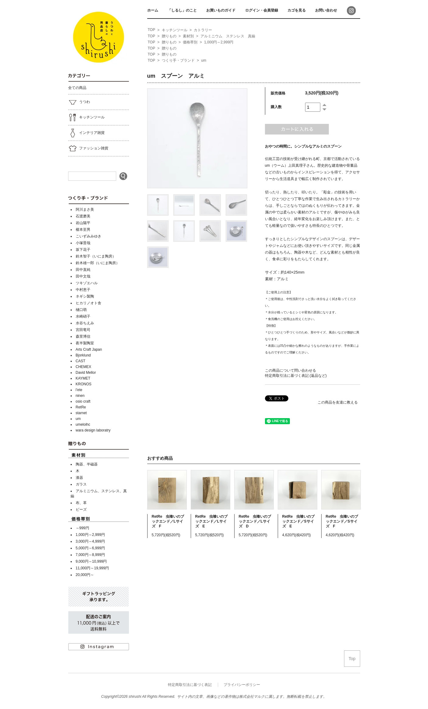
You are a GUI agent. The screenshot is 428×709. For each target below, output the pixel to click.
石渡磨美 (83, 216)
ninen (80, 396)
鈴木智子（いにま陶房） (96, 256)
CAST (80, 361)
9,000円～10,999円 (91, 561)
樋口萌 (81, 310)
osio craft (83, 401)
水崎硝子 (83, 316)
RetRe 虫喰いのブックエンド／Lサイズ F (168, 521)
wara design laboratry (93, 430)
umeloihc (83, 424)
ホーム (152, 10)
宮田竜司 (83, 330)
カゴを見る (296, 10)
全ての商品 (77, 88)
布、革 (81, 503)
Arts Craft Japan (89, 349)
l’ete (79, 390)
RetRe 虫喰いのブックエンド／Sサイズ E (298, 521)
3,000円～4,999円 (90, 541)
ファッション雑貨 (88, 148)
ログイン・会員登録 (261, 10)
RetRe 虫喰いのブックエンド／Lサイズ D (255, 521)
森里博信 (83, 336)
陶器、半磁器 (87, 464)
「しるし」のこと (182, 10)
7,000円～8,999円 (90, 555)
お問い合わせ (326, 10)
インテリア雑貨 (86, 133)
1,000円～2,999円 (90, 535)
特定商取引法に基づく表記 (190, 685)
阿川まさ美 (85, 209)
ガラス (81, 484)
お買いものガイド (220, 10)
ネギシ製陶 (85, 296)
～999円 (82, 528)
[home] (151, 30)
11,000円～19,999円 (92, 568)
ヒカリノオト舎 (88, 303)
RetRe (81, 407)
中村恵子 (83, 290)
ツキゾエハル (87, 283)
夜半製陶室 (85, 343)
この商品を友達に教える (338, 402)
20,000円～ (85, 575)
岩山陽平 (83, 223)
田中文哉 (83, 276)
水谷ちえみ (85, 323)
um (78, 419)
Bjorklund (83, 355)
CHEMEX (83, 367)
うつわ (79, 102)
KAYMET (83, 378)
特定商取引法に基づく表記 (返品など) (296, 375)
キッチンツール (86, 117)
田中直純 (83, 270)
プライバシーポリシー (242, 685)
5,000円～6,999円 (90, 548)
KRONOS (84, 384)
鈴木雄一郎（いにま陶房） (98, 263)
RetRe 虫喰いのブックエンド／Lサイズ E (211, 521)
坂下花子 (83, 249)
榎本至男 (83, 229)
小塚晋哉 (83, 243)
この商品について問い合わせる (290, 370)
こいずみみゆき (88, 236)
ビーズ (81, 509)
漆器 (79, 478)
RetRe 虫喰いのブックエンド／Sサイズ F (342, 521)
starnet (81, 413)
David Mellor (86, 372)
